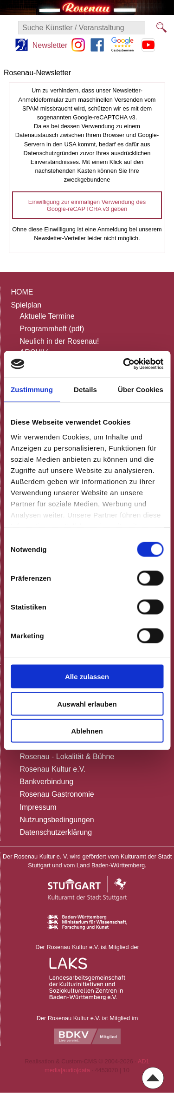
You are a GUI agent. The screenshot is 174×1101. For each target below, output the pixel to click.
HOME (22, 292)
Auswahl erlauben (86, 704)
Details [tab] (85, 389)
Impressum (38, 807)
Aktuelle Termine (47, 316)
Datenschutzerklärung (56, 832)
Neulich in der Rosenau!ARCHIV (59, 346)
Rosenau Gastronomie (57, 794)
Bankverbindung (47, 782)
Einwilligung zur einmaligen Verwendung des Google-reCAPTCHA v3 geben (87, 205)
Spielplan (26, 305)
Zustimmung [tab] (32, 389)
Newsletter (50, 45)
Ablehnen (87, 731)
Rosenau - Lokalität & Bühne (67, 756)
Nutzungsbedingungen (57, 820)
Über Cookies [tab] (140, 389)
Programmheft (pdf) (52, 329)
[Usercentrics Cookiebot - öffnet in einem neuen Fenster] (123, 364)
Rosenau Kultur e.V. (53, 769)
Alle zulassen (87, 677)
